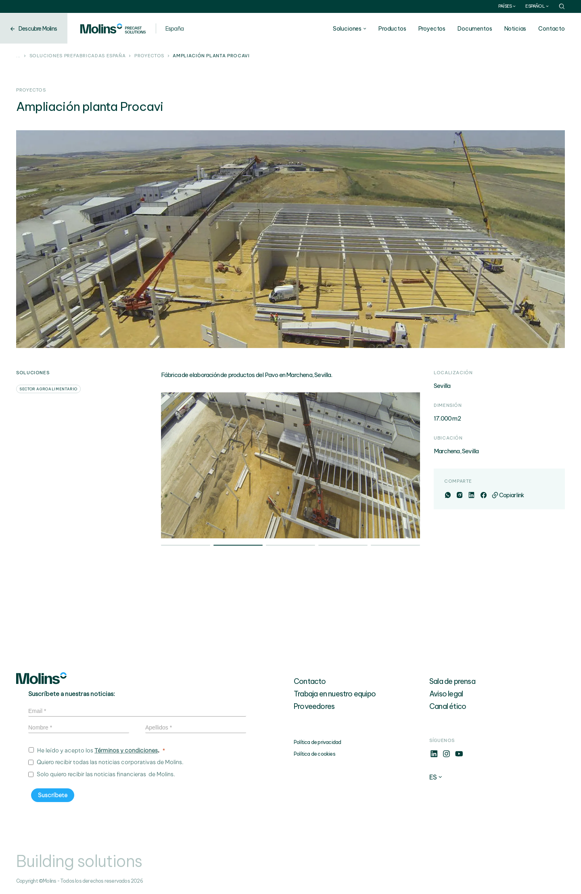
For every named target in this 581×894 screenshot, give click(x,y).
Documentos (475, 28)
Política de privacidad (317, 742)
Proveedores (314, 706)
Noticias (515, 28)
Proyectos (432, 28)
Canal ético (447, 706)
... (18, 56)
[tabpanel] (290, 465)
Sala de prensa (452, 681)
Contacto (551, 28)
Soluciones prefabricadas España (77, 56)
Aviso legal (446, 693)
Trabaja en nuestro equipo (335, 693)
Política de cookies (314, 754)
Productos (392, 28)
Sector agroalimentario (48, 389)
